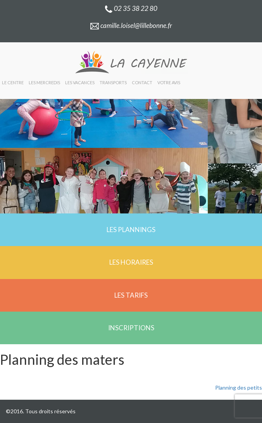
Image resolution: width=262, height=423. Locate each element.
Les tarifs (131, 295)
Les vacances (80, 82)
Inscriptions (131, 328)
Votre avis (168, 82)
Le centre (13, 82)
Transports (113, 82)
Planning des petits (238, 387)
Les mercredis (44, 82)
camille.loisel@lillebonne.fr (131, 25)
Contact (142, 82)
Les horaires (131, 262)
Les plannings (131, 229)
